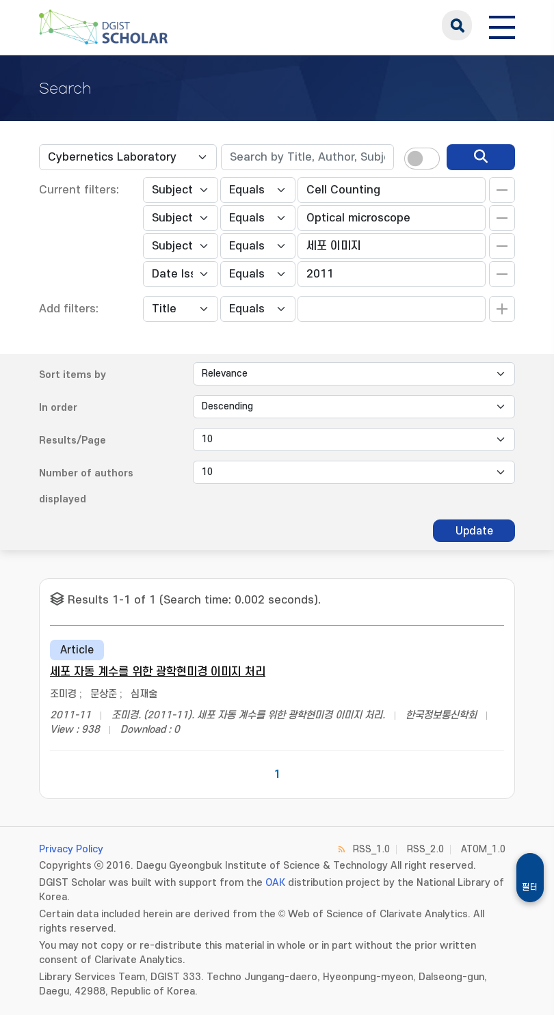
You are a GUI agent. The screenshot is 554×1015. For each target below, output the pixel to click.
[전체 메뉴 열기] (502, 25)
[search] (481, 157)
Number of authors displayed (86, 486)
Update (474, 531)
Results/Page (72, 440)
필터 (530, 887)
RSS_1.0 (371, 849)
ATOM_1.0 (483, 849)
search (457, 25)
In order (58, 408)
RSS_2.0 (425, 849)
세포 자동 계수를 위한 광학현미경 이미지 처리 (157, 672)
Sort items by (72, 375)
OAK (275, 883)
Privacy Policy (71, 849)
